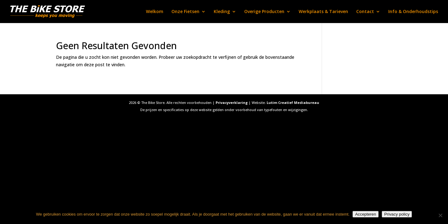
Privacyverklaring (232, 102)
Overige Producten (264, 11)
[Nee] (440, 215)
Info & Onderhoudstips (413, 11)
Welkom (154, 11)
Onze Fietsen (185, 11)
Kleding (222, 11)
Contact (365, 11)
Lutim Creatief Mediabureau (293, 102)
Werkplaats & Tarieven (323, 11)
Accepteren (365, 214)
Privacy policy (396, 214)
